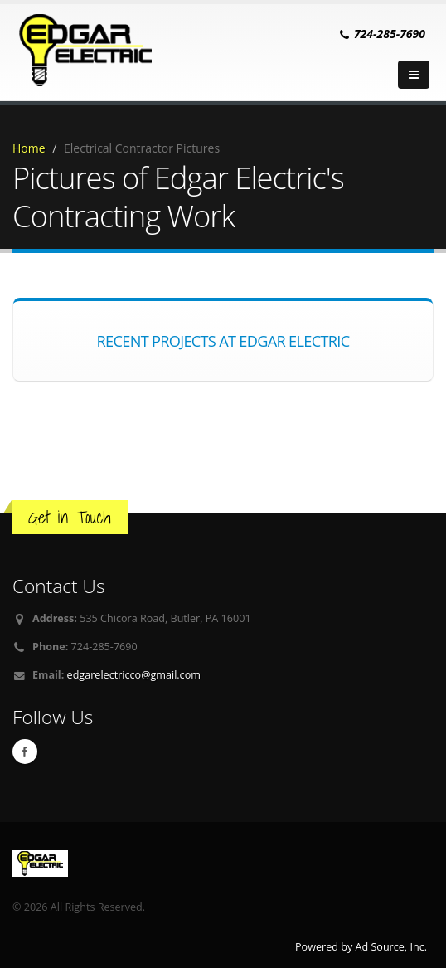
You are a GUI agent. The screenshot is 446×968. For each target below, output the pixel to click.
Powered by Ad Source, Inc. (361, 947)
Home (29, 148)
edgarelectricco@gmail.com (134, 675)
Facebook (24, 751)
